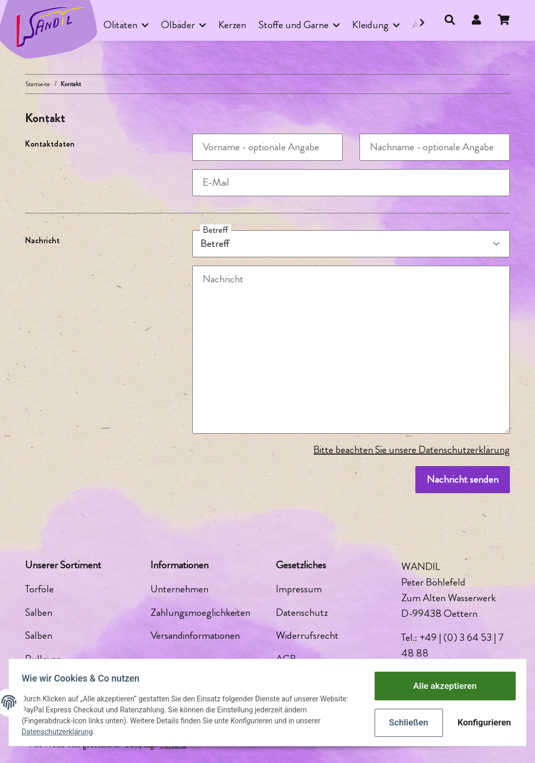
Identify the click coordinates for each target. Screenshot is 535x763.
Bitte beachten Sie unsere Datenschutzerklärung (411, 449)
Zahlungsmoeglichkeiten (200, 612)
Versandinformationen (195, 635)
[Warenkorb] (508, 20)
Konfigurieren (478, 721)
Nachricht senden (462, 479)
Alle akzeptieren (440, 687)
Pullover (42, 658)
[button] (449, 20)
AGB (286, 658)
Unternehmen (179, 589)
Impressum (299, 589)
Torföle (39, 589)
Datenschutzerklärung (61, 732)
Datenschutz (302, 612)
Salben (38, 612)
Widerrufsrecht (307, 635)
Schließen (404, 721)
